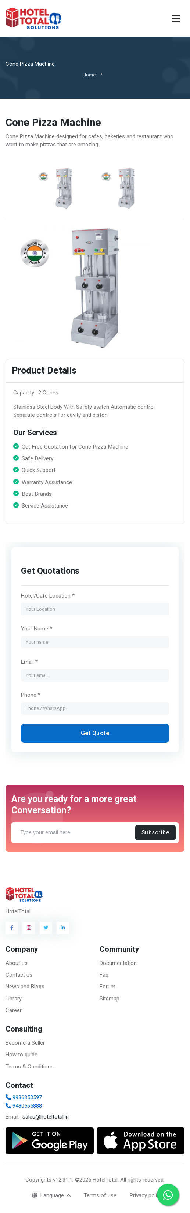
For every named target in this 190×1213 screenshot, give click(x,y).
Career (14, 1010)
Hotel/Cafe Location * (48, 595)
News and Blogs (25, 986)
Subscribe (155, 833)
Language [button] (48, 1195)
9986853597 (24, 1097)
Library (14, 998)
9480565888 (24, 1105)
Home (89, 75)
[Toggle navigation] (176, 18)
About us (17, 963)
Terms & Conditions (30, 1066)
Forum (107, 986)
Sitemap (109, 998)
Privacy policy (146, 1195)
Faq (104, 974)
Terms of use (100, 1195)
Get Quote (95, 733)
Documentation (118, 963)
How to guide (21, 1054)
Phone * (30, 695)
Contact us (19, 974)
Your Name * (36, 628)
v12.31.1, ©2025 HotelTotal (85, 1179)
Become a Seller (25, 1043)
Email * (29, 662)
